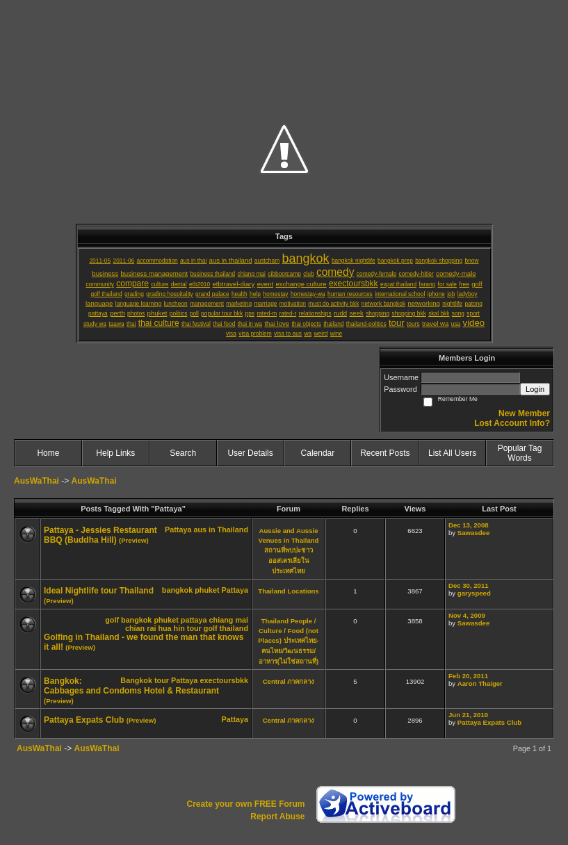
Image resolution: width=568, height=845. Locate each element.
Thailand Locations (288, 591)
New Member (524, 413)
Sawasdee (473, 532)
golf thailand (226, 628)
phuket (207, 590)
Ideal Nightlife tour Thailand (99, 591)
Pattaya (178, 529)
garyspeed (474, 593)
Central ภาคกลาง (289, 681)
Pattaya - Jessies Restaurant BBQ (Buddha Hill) (100, 535)
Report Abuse (277, 816)
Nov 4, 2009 (466, 615)
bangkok (177, 590)
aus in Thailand (220, 529)
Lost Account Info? (512, 423)
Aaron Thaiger (480, 683)
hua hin (171, 628)
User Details (250, 453)
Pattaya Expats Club (84, 720)
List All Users (452, 453)
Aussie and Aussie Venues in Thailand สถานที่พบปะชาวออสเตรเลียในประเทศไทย (289, 551)
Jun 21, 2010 (468, 715)
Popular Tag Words (520, 453)
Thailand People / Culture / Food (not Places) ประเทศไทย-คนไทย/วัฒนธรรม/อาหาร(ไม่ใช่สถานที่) (288, 641)
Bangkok (136, 680)
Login (535, 389)
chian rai (140, 628)
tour (194, 628)
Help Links (115, 453)
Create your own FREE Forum (245, 804)
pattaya (194, 620)
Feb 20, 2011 (468, 676)
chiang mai (228, 620)
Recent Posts (384, 453)
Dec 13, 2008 (468, 525)
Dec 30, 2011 (468, 585)
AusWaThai (36, 481)
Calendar (318, 453)
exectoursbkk (224, 680)
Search (183, 453)
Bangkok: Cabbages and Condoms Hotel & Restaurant (131, 686)
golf (112, 620)
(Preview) (134, 540)
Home (48, 453)
